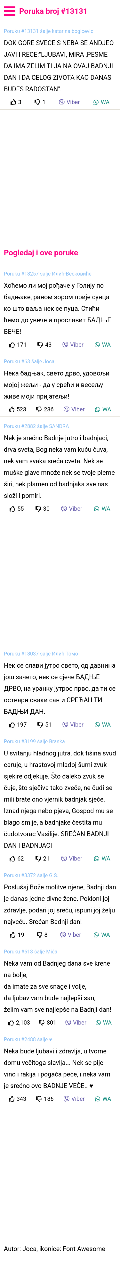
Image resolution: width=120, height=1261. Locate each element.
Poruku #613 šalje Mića (30, 952)
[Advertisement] (60, 173)
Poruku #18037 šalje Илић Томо (41, 654)
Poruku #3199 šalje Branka (34, 741)
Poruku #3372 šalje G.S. (31, 875)
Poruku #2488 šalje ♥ (28, 1039)
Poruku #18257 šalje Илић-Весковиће (48, 274)
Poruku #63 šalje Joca (29, 362)
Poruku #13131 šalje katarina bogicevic (48, 31)
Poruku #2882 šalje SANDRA (36, 426)
